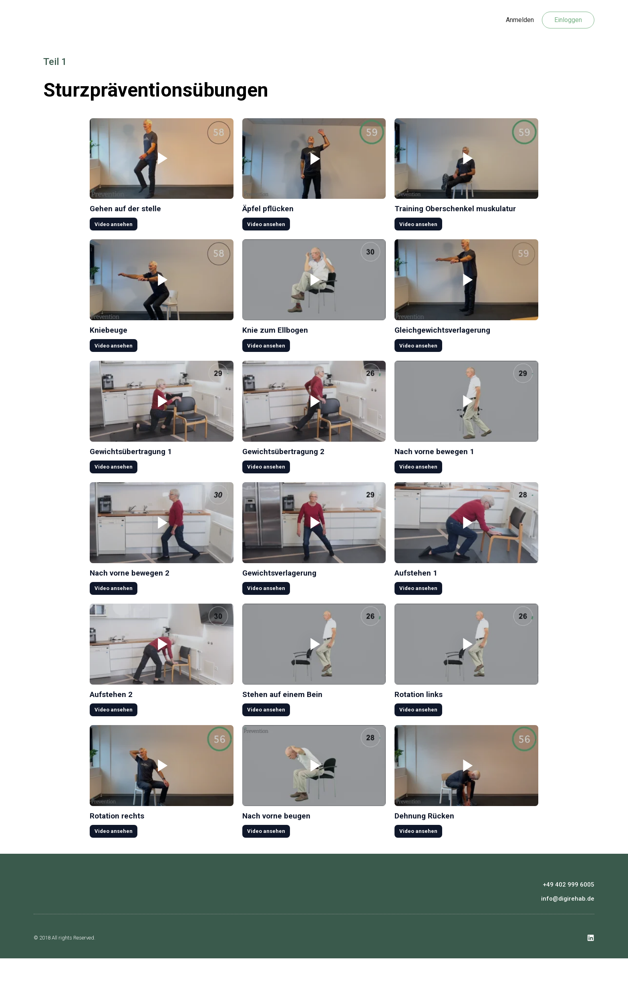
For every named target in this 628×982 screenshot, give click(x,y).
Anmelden (520, 20)
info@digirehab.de (567, 921)
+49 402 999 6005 (568, 907)
